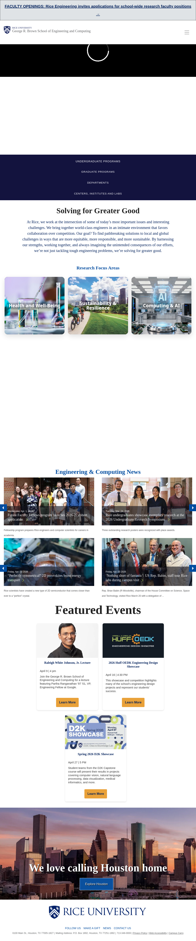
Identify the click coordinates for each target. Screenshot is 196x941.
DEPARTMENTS (98, 182)
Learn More (67, 702)
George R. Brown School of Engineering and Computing (51, 31)
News (107, 928)
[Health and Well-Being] (35, 305)
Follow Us (73, 928)
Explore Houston (96, 884)
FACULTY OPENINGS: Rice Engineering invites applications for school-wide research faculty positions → (98, 10)
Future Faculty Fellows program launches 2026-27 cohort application (47, 517)
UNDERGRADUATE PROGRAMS (98, 161)
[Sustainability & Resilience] (98, 305)
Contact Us (122, 928)
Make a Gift (92, 928)
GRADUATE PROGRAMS (98, 171)
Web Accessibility (158, 933)
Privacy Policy (140, 933)
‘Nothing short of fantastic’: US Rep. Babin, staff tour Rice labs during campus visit (146, 578)
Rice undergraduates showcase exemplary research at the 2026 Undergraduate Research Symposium (145, 517)
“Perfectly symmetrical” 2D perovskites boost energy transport (44, 578)
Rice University (22, 28)
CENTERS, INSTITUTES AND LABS (98, 193)
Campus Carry (176, 933)
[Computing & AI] (161, 305)
